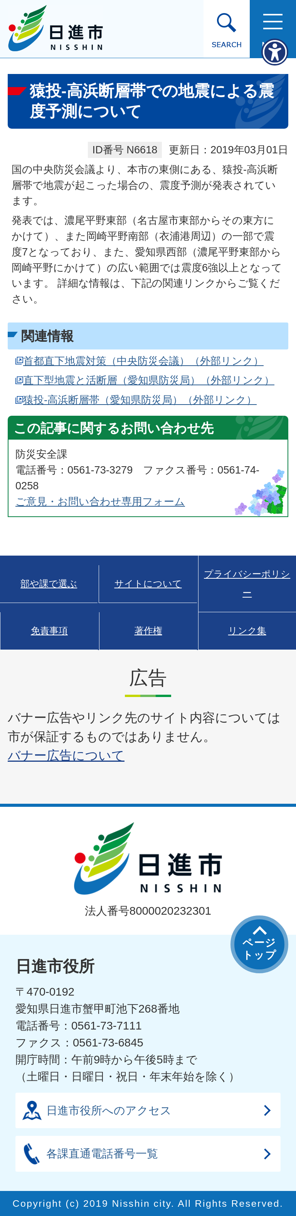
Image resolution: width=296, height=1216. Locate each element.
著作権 (148, 631)
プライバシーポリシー (247, 583)
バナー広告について (66, 755)
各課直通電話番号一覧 (102, 1153)
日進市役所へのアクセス (109, 1110)
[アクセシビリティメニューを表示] (274, 52)
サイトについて (148, 584)
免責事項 (49, 631)
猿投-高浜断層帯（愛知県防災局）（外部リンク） (140, 400)
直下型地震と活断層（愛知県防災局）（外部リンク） (148, 380)
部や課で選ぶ (48, 584)
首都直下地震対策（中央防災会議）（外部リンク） (143, 361)
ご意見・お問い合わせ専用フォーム (100, 501)
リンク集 (247, 631)
